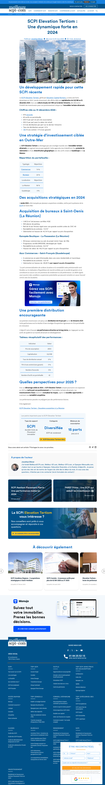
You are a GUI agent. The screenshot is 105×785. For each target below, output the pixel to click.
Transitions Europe (36, 682)
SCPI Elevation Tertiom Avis (52, 439)
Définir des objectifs (36, 711)
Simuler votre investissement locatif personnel (61, 676)
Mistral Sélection (81, 687)
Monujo (10, 701)
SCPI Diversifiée (80, 715)
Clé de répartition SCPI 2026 (61, 710)
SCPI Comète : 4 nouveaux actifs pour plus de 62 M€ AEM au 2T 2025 (61, 579)
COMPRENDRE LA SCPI (67, 11)
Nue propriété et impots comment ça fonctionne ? (60, 702)
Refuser (86, 2)
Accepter (93, 2)
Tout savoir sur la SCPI (14, 672)
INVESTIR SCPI (53, 11)
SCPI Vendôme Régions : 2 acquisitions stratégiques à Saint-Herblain (25, 579)
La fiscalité (11, 678)
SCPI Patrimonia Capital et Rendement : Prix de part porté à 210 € (62, 761)
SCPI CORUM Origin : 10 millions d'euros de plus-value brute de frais (61, 754)
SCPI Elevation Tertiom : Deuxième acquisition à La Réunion (41, 408)
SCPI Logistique (80, 719)
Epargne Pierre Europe (37, 688)
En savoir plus (79, 2)
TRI (24, 130)
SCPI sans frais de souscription (81, 708)
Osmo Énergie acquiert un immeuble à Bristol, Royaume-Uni (39, 745)
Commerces (25, 169)
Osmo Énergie (35, 678)
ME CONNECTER (90, 6)
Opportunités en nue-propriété (62, 672)
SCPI (29, 11)
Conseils (10, 711)
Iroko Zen (78, 677)
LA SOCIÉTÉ (91, 11)
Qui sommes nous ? (13, 682)
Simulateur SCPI (58, 680)
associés (29, 115)
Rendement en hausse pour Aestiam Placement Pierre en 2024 (61, 735)
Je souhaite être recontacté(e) (25, 533)
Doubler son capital (58, 713)
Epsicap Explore (80, 690)
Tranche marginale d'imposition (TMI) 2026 (38, 721)
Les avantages (12, 675)
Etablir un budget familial (38, 701)
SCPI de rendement (13, 685)
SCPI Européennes (81, 704)
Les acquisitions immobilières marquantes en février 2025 (39, 758)
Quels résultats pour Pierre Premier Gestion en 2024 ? (38, 739)
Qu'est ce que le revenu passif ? (62, 707)
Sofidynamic (79, 674)
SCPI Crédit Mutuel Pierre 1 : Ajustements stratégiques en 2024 (61, 742)
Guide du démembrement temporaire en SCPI (15, 741)
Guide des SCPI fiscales (15, 736)
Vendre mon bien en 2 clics (61, 683)
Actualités (11, 715)
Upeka (77, 684)
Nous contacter (12, 718)
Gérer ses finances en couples (61, 717)
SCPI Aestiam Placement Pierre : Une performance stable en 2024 (28, 491)
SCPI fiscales (12, 688)
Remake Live (79, 680)
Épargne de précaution (37, 705)
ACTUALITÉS (81, 11)
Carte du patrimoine (59, 687)
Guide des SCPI (12, 733)
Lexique (10, 708)
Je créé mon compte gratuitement (32, 629)
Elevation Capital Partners (56, 98)
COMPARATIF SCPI (40, 11)
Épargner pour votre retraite (39, 708)
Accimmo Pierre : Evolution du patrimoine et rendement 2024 (39, 734)
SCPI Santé (79, 712)
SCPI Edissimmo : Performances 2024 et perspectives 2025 (37, 752)
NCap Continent (35, 685)
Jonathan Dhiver (37, 39)
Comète (33, 675)
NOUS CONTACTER (76, 6)
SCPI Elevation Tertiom (30, 98)
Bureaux (26, 175)
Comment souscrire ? (14, 705)
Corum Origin (34, 672)
